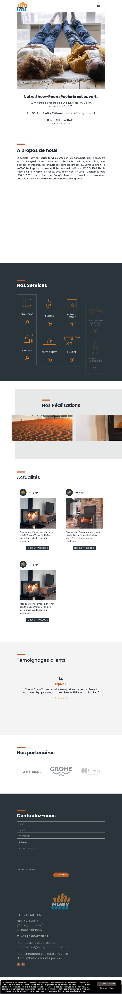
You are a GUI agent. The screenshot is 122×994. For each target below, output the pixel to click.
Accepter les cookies (107, 984)
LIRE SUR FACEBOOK (38, 560)
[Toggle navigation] (104, 6)
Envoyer (61, 887)
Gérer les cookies (107, 988)
